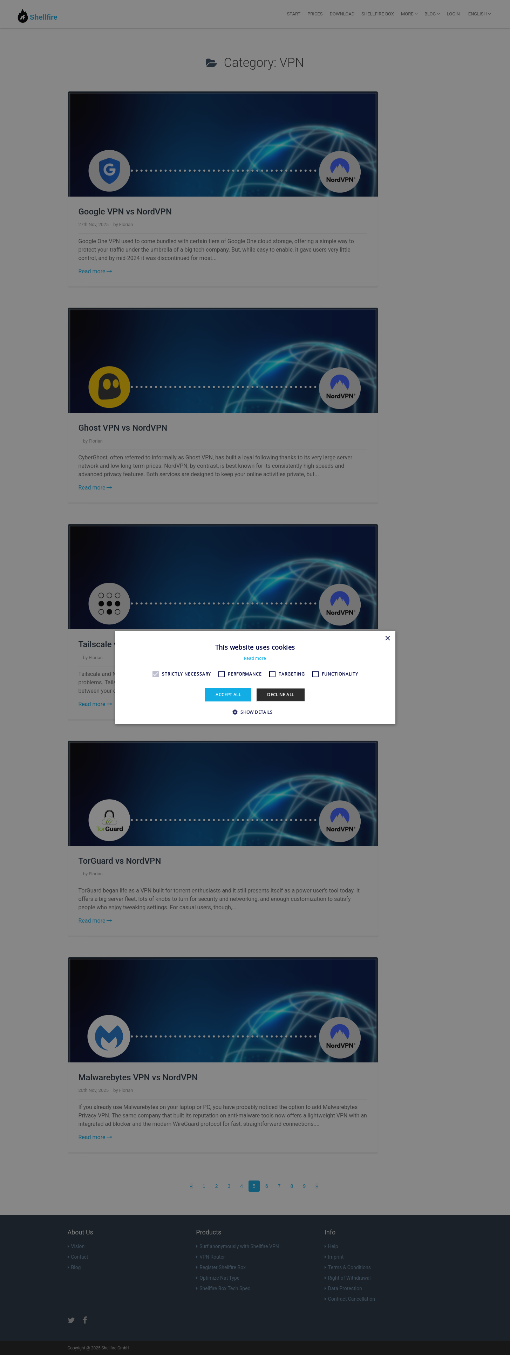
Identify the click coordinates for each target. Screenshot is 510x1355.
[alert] (255, 677)
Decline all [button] (280, 694)
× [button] (387, 638)
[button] (255, 712)
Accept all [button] (228, 694)
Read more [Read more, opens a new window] (255, 658)
